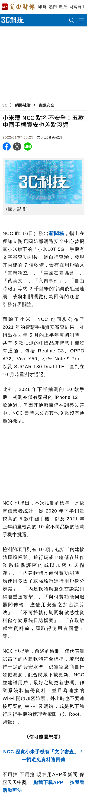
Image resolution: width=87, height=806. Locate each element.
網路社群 (23, 105)
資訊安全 (46, 105)
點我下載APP (48, 782)
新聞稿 (56, 233)
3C (4, 105)
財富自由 (77, 7)
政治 (63, 7)
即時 (42, 7)
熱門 (53, 7)
